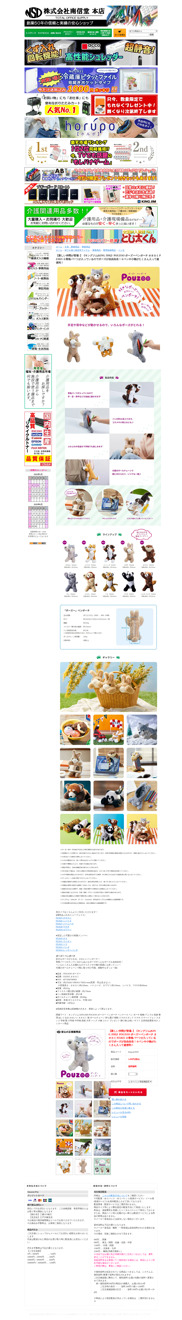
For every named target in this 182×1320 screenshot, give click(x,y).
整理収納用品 (109, 250)
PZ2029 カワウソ (63, 930)
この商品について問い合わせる (126, 1104)
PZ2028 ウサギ (62, 927)
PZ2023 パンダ (62, 947)
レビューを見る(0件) (121, 1112)
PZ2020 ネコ (61, 938)
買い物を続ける (119, 1099)
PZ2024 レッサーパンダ (67, 950)
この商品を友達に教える (123, 1108)
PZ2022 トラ (61, 944)
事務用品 (86, 247)
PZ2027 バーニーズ (65, 924)
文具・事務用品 (72, 247)
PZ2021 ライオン (63, 941)
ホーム (59, 247)
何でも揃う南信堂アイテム (77, 250)
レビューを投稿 (119, 1117)
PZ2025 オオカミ (63, 918)
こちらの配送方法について (114, 1195)
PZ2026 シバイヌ (63, 921)
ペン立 (121, 250)
